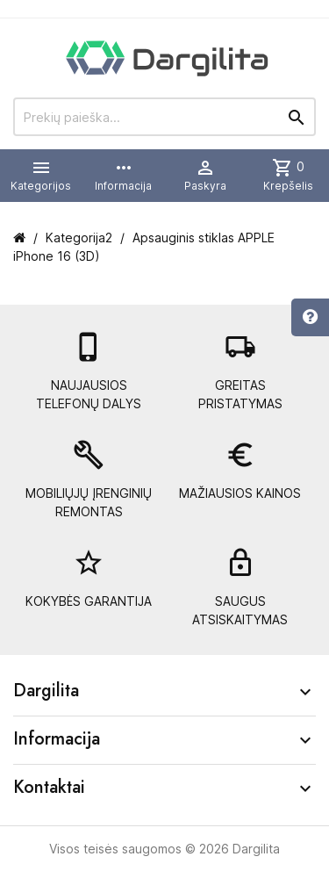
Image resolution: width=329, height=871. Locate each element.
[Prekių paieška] (164, 116)
